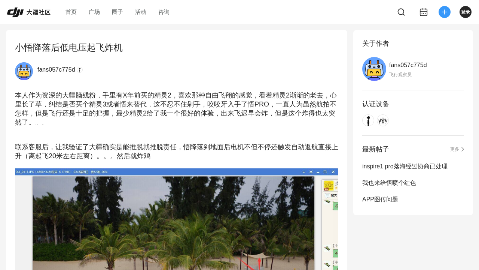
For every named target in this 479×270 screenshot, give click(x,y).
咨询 (164, 12)
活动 (140, 12)
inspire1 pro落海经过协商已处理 (405, 166)
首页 (71, 12)
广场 (94, 12)
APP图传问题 (380, 199)
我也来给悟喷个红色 (389, 183)
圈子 (117, 12)
